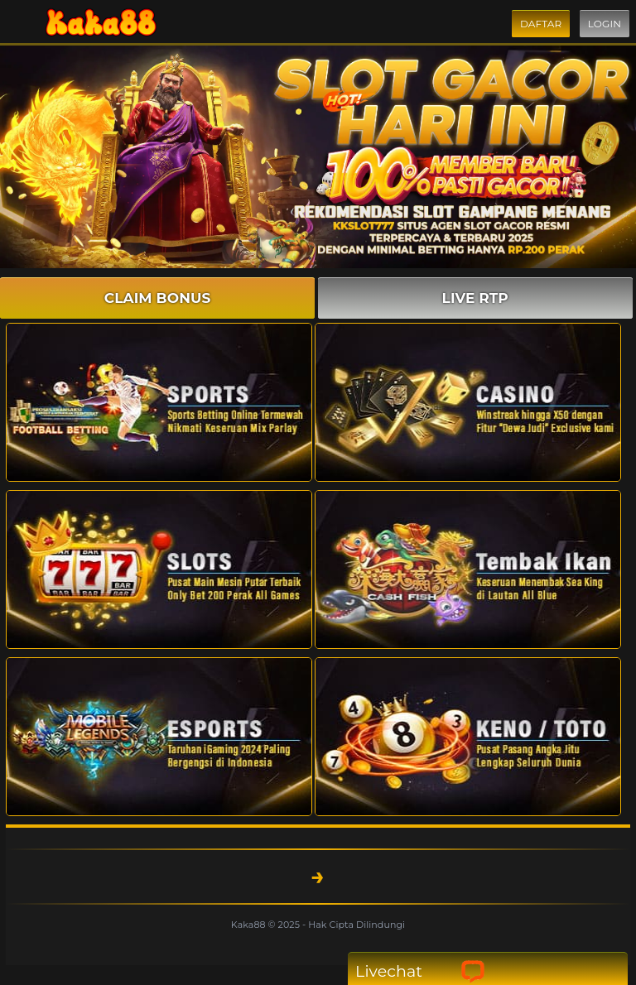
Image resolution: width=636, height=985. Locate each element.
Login (604, 23)
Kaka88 (249, 924)
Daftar (540, 23)
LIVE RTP (475, 298)
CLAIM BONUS (157, 298)
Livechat (420, 971)
